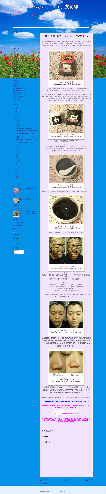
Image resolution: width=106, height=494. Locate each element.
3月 (17, 156)
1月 (17, 160)
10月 (17, 124)
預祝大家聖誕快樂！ (18, 219)
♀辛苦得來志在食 (17, 92)
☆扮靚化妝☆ (16, 72)
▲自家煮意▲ (16, 52)
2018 (16, 111)
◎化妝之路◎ (16, 54)
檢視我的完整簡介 (17, 234)
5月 (17, 152)
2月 (17, 158)
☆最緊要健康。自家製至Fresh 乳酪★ (24, 142)
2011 (16, 170)
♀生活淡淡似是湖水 (17, 90)
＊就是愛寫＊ (16, 50)
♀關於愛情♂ (16, 98)
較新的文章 (43, 480)
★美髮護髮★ (16, 64)
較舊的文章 (89, 480)
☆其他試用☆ (16, 74)
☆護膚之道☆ (48, 432)
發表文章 (16, 250)
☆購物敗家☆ (16, 84)
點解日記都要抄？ (17, 205)
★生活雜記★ (16, 58)
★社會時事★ (16, 62)
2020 (16, 107)
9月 (17, 126)
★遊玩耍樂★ (16, 68)
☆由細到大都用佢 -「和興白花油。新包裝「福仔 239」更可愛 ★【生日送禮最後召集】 (27, 213)
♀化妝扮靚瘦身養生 (17, 88)
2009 (16, 174)
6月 (17, 149)
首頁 (66, 480)
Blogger (64, 491)
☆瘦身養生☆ (16, 82)
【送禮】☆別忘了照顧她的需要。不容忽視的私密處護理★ (27, 189)
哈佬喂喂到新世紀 (18, 208)
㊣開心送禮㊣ (16, 100)
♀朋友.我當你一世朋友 (18, 94)
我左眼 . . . (15, 228)
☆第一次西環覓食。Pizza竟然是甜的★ (24, 128)
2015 (16, 118)
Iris (15, 232)
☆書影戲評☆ (16, 80)
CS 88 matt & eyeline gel (19, 222)
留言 (15, 253)
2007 (16, 178)
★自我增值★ (16, 60)
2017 (16, 113)
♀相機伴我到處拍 (17, 96)
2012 (16, 167)
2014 (16, 163)
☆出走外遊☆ (16, 70)
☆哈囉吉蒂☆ (16, 76)
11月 (17, 122)
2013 (16, 165)
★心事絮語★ (16, 56)
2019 (16, 109)
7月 (17, 147)
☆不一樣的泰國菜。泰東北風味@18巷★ (25, 133)
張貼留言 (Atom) (46, 483)
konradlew (55, 491)
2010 (16, 172)
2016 (16, 116)
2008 (16, 176)
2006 (16, 181)
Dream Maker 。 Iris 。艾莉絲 (45, 7)
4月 (17, 154)
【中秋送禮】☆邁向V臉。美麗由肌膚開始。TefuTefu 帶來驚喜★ (28, 199)
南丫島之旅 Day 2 (18, 225)
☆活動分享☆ (16, 78)
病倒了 (14, 195)
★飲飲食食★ (16, 66)
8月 (17, 145)
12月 (17, 120)
